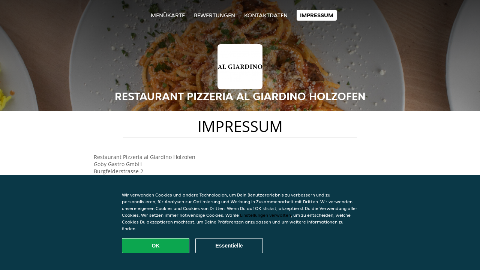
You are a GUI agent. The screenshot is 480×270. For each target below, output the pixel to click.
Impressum (316, 15)
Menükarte (168, 15)
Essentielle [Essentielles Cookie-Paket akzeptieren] (229, 246)
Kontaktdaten (266, 15)
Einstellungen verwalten (265, 215)
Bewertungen (214, 15)
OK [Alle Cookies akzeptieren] (156, 246)
